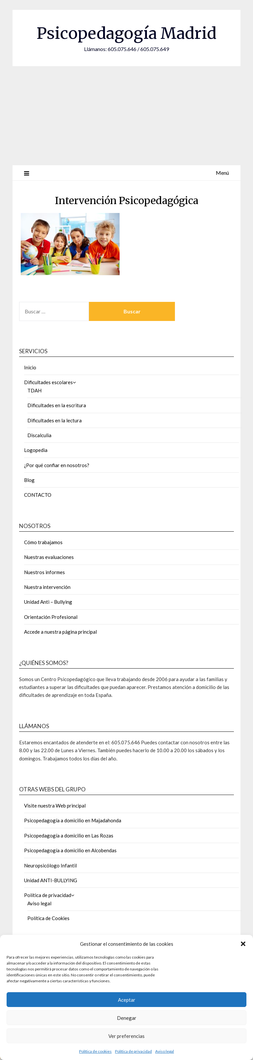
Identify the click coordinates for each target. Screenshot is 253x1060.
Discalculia (39, 435)
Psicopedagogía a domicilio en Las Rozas (68, 835)
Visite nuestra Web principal (55, 805)
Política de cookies (95, 1051)
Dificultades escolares (48, 382)
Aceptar (126, 1000)
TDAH (34, 390)
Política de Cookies (48, 918)
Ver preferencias (126, 1036)
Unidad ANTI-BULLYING (50, 880)
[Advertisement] (126, 115)
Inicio (30, 367)
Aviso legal (164, 1051)
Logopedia (35, 450)
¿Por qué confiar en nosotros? (56, 465)
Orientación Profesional (50, 617)
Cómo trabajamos (43, 542)
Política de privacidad (133, 1051)
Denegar (126, 1018)
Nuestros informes (44, 572)
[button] (243, 944)
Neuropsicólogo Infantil (50, 865)
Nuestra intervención (47, 587)
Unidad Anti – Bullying (48, 602)
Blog (29, 480)
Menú (222, 173)
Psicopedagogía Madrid (126, 33)
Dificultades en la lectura (54, 420)
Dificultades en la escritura (56, 405)
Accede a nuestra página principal (60, 632)
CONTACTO (37, 495)
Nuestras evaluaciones (49, 557)
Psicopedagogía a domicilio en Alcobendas (70, 850)
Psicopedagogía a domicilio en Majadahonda (72, 820)
